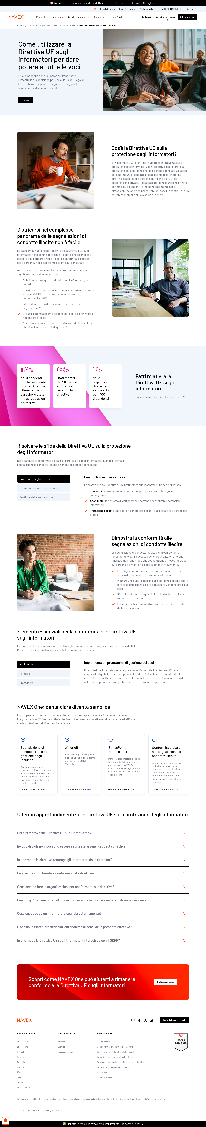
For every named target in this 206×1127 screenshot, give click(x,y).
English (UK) (22, 1046)
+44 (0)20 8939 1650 (169, 9)
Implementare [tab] (28, 664)
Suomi (20, 1082)
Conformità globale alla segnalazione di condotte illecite (166, 751)
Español (20, 1067)
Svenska (20, 1077)
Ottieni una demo (188, 17)
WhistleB (71, 747)
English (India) (23, 1087)
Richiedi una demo (165, 982)
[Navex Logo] (16, 17)
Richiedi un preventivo (165, 17)
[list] (190, 9)
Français (21, 1062)
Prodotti (40, 17)
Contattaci (146, 17)
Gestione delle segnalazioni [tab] (36, 497)
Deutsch (20, 1052)
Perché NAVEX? (117, 17)
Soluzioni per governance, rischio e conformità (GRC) (53, 25)
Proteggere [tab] (26, 682)
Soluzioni (56, 17)
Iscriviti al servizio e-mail (174, 1020)
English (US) (22, 1041)
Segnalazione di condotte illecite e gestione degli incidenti (34, 753)
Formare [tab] (24, 673)
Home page (22, 25)
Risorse (98, 17)
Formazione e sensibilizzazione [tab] (38, 488)
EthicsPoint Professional (117, 749)
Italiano (20, 1057)
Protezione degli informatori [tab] (36, 479)
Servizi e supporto (77, 17)
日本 (19, 1072)
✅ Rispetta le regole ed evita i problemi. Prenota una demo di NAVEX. (103, 1123)
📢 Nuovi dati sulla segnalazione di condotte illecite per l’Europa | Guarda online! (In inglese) (103, 3)
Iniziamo (25, 100)
